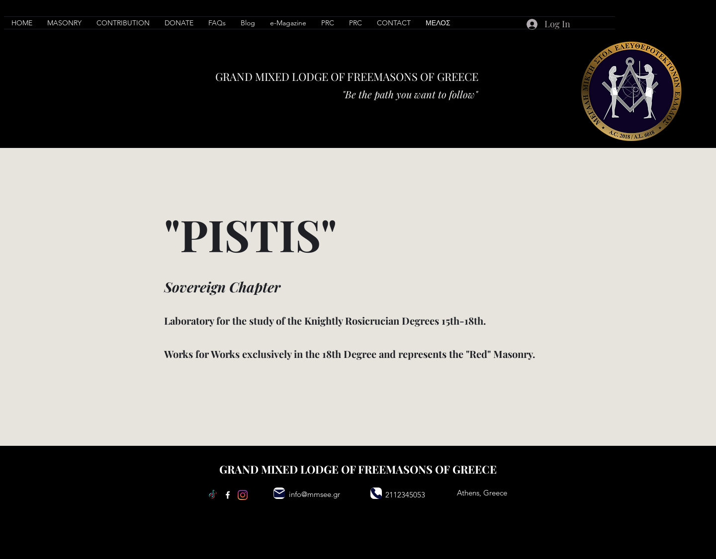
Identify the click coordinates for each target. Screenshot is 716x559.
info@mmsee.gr (314, 494)
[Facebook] (228, 495)
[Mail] (279, 493)
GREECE (457, 76)
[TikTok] (213, 495)
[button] (123, 23)
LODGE (310, 76)
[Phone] (376, 493)
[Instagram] (243, 495)
